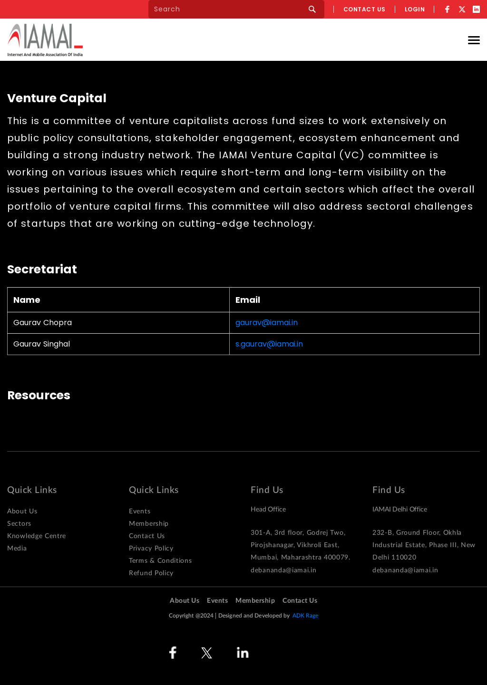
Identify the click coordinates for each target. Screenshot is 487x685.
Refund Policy (151, 573)
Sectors (19, 524)
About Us (22, 511)
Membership (149, 524)
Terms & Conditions (160, 561)
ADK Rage (305, 615)
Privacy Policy (151, 548)
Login (415, 9)
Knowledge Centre (36, 536)
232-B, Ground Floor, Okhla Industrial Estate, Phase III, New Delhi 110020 (424, 545)
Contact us (364, 9)
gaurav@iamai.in (266, 323)
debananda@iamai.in (284, 570)
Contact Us (147, 536)
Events (139, 511)
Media (17, 548)
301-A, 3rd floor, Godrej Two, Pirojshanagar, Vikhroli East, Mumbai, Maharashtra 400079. (301, 545)
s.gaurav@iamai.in (269, 344)
